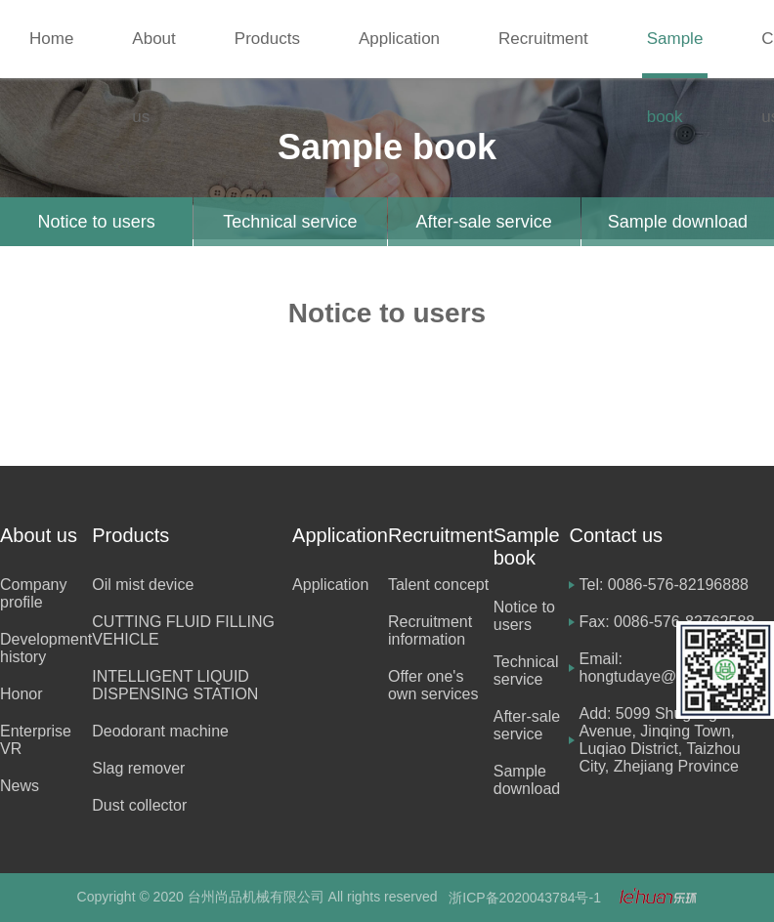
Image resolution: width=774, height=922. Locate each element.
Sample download (678, 221)
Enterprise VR (35, 740)
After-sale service (484, 221)
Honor (21, 694)
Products (267, 38)
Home (51, 38)
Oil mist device (143, 584)
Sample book (675, 53)
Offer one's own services (433, 685)
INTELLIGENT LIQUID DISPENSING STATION (175, 685)
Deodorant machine (160, 731)
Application (399, 38)
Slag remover (138, 768)
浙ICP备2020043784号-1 (525, 897)
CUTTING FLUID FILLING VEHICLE (183, 630)
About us (153, 53)
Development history (46, 648)
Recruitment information (430, 630)
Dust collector (139, 805)
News (19, 785)
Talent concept (438, 584)
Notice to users (96, 221)
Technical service (290, 221)
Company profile (33, 593)
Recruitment (543, 38)
